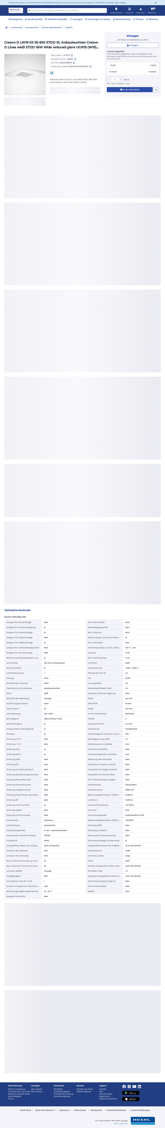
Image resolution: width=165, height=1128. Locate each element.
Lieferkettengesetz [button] (62, 1091)
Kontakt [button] (102, 1089)
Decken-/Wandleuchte (52, 27)
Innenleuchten (32, 27)
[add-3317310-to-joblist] (156, 89)
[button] (52, 73)
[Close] (155, 2)
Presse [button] (11, 1099)
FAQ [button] (101, 1091)
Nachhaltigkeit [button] (14, 1096)
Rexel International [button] (45, 1110)
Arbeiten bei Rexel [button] (85, 1089)
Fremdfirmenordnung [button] (63, 1094)
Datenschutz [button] (96, 1110)
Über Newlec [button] (36, 1089)
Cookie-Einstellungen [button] (140, 1110)
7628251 (69, 27)
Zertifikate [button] (58, 1089)
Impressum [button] (64, 1110)
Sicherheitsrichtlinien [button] (116, 1110)
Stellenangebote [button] (84, 1091)
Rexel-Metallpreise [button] (62, 1096)
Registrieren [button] (104, 1096)
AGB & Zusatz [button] (80, 1110)
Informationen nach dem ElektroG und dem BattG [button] (19, 1092)
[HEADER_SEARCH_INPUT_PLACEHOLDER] (67, 10)
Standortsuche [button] (105, 1094)
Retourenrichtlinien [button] (108, 1099)
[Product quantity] (115, 79)
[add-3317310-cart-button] (130, 89)
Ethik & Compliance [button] (17, 1089)
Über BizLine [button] (36, 1091)
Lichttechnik (16, 27)
